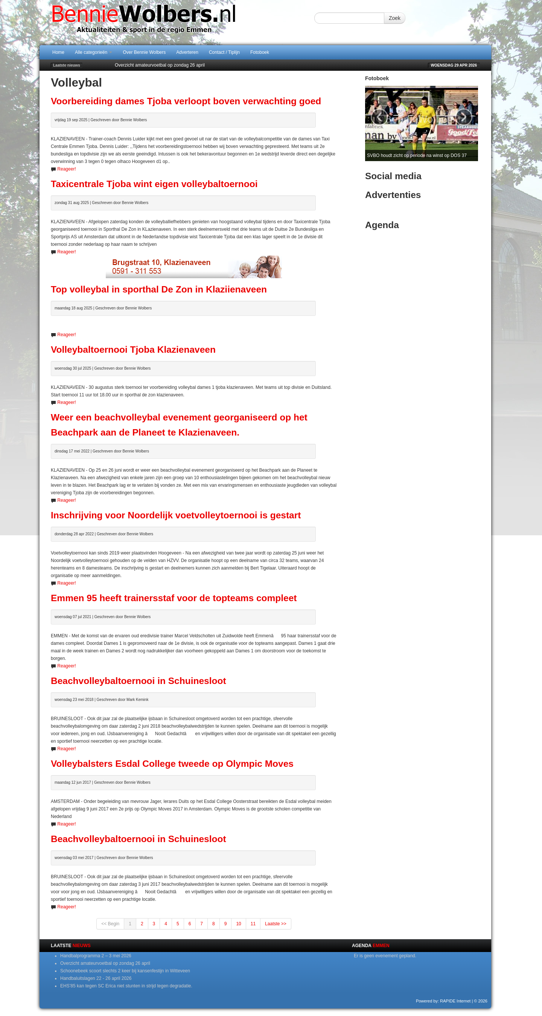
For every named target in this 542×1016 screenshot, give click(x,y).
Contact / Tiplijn (224, 52)
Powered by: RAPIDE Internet (443, 1001)
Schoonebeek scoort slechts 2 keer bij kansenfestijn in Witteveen (125, 970)
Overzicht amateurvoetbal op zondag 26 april (160, 65)
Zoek (394, 18)
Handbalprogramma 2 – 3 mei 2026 (95, 955)
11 (253, 923)
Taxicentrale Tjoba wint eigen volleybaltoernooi (154, 184)
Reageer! (66, 169)
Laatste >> (275, 923)
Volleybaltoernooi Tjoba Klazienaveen (133, 349)
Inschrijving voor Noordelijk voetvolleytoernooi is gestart (176, 515)
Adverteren (187, 52)
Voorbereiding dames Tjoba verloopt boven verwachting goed (186, 101)
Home (58, 52)
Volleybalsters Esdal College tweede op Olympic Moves (172, 764)
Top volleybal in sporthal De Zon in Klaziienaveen (159, 289)
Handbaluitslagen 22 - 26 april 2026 (95, 978)
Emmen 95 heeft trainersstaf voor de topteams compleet (174, 598)
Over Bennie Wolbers (144, 52)
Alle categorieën (93, 52)
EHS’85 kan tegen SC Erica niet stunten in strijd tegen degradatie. (126, 986)
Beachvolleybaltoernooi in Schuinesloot (138, 681)
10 (238, 923)
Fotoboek (259, 52)
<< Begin (110, 923)
